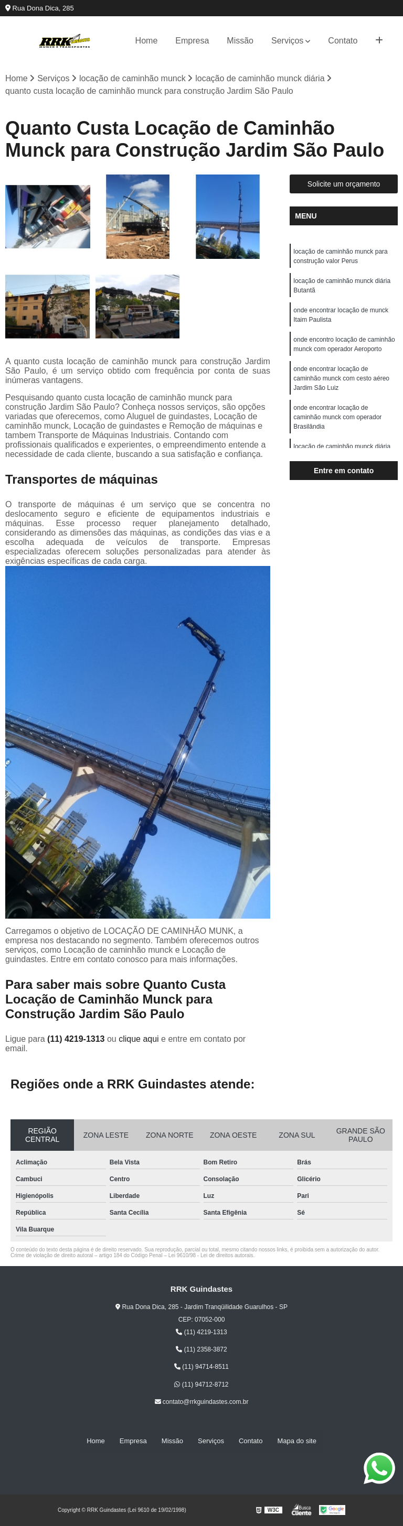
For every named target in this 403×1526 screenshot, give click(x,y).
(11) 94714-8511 (201, 1367)
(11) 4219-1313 (77, 1038)
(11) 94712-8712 (201, 1384)
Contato (342, 40)
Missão (240, 40)
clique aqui (139, 1038)
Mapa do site (296, 1441)
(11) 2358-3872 (201, 1349)
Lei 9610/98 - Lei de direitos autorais (210, 1255)
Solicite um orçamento (343, 184)
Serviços (287, 40)
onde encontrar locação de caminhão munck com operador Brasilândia (337, 417)
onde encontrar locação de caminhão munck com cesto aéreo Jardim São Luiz (341, 378)
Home (146, 40)
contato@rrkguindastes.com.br (202, 1402)
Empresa (192, 40)
